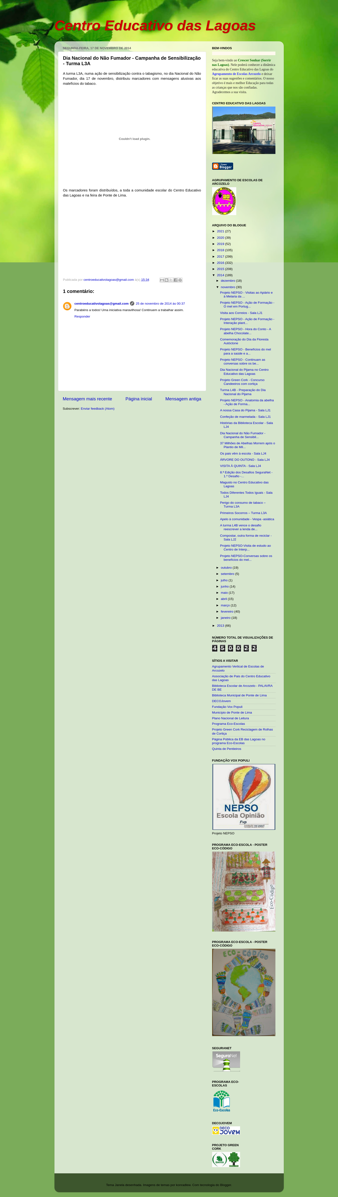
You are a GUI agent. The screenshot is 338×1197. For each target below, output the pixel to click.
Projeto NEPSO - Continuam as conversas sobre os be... (242, 361)
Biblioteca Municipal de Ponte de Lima (239, 695)
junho (225, 586)
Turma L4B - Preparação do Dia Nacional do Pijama (243, 392)
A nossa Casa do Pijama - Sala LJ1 (245, 410)
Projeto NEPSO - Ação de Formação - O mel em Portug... (247, 304)
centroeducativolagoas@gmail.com (102, 303)
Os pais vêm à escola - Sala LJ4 (243, 453)
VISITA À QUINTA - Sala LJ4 (240, 466)
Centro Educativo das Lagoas (155, 25)
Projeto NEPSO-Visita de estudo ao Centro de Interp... (245, 547)
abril (224, 599)
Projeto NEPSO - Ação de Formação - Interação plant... (247, 321)
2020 (221, 237)
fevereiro (227, 611)
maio (225, 592)
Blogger (225, 1185)
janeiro (226, 618)
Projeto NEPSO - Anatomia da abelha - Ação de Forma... (247, 402)
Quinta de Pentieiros (226, 749)
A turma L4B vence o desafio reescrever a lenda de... (240, 527)
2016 (221, 263)
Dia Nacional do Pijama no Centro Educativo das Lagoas (244, 371)
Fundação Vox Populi (227, 707)
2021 (221, 231)
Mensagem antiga (183, 398)
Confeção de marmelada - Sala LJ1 (245, 416)
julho (225, 580)
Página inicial (138, 398)
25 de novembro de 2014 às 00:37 (160, 303)
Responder (82, 316)
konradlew (183, 1185)
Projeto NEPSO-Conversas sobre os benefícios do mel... (246, 557)
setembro (228, 574)
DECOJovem (221, 701)
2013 (221, 625)
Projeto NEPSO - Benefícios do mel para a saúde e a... (245, 351)
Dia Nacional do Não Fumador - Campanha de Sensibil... (242, 435)
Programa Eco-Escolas (228, 724)
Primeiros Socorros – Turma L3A (243, 513)
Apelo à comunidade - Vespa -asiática (247, 519)
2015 (221, 269)
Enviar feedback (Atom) (97, 408)
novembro (228, 287)
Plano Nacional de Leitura (230, 718)
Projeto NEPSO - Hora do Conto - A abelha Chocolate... (245, 331)
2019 (221, 244)
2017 (221, 256)
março (226, 605)
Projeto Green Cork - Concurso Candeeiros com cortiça (242, 382)
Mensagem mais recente (87, 398)
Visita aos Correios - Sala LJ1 (241, 313)
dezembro (228, 280)
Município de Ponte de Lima (232, 712)
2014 (221, 275)
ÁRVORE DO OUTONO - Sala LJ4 (245, 459)
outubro (227, 567)
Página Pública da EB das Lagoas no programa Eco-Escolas (238, 741)
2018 (221, 250)
